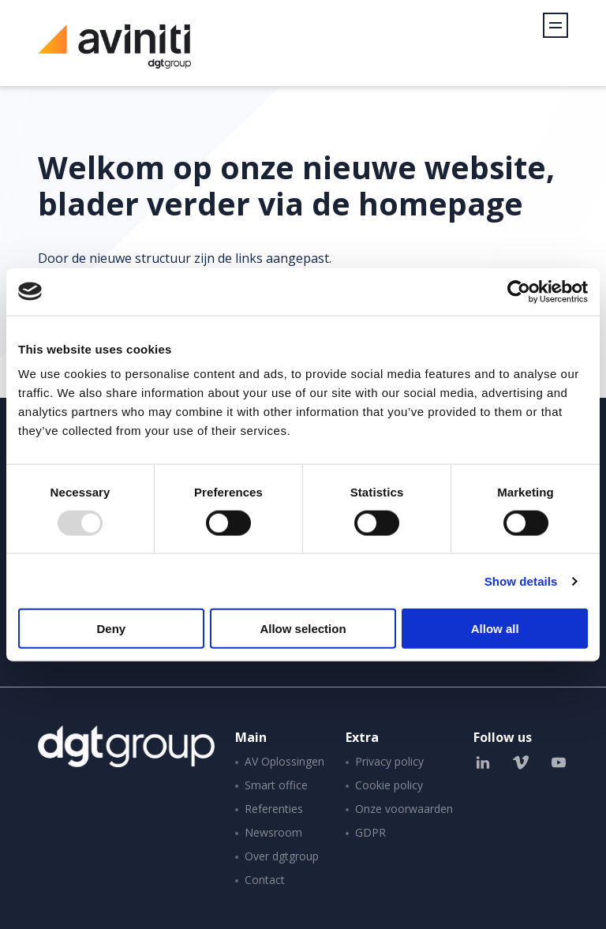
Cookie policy (389, 784)
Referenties (274, 808)
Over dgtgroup (282, 855)
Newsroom (273, 832)
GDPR (370, 832)
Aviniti (114, 54)
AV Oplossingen (284, 761)
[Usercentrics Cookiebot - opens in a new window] (519, 291)
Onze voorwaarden (404, 808)
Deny (110, 628)
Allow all (495, 628)
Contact (265, 879)
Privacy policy (389, 761)
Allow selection (303, 628)
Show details (521, 580)
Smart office (276, 784)
